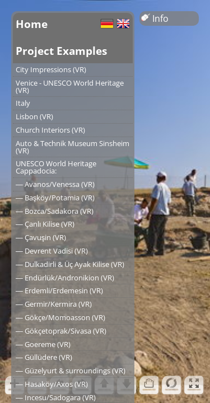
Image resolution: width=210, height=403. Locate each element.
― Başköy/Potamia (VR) (55, 198)
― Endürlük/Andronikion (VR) (65, 278)
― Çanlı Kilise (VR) (45, 224)
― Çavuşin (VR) (41, 237)
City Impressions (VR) (51, 69)
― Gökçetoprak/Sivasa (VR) (61, 331)
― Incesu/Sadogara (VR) (56, 397)
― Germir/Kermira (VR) (54, 304)
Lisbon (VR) (34, 116)
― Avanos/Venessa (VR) (55, 184)
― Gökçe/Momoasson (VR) (60, 317)
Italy (23, 103)
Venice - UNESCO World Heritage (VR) (70, 86)
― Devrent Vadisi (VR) (52, 251)
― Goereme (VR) (43, 344)
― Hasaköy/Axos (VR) (52, 384)
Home (32, 23)
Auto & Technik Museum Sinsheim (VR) (72, 147)
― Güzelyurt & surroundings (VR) (70, 370)
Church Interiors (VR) (50, 130)
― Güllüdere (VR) (44, 357)
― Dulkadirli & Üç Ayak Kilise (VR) (70, 264)
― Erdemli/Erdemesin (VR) (59, 290)
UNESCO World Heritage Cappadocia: (56, 167)
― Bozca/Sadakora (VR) (55, 211)
